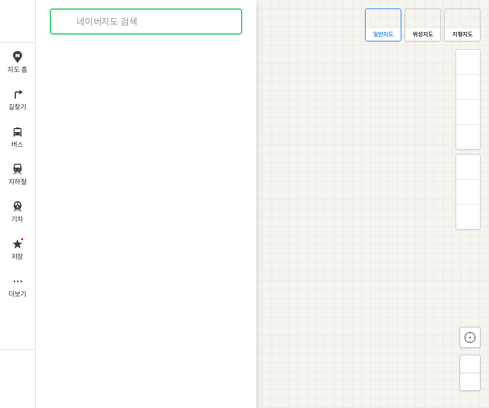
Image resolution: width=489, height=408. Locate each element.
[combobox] (146, 21)
